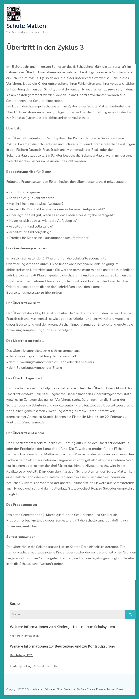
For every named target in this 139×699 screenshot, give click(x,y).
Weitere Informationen (24, 636)
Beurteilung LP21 (21, 655)
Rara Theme (88, 689)
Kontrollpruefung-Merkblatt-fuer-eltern (35, 666)
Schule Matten (26, 25)
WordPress (117, 689)
